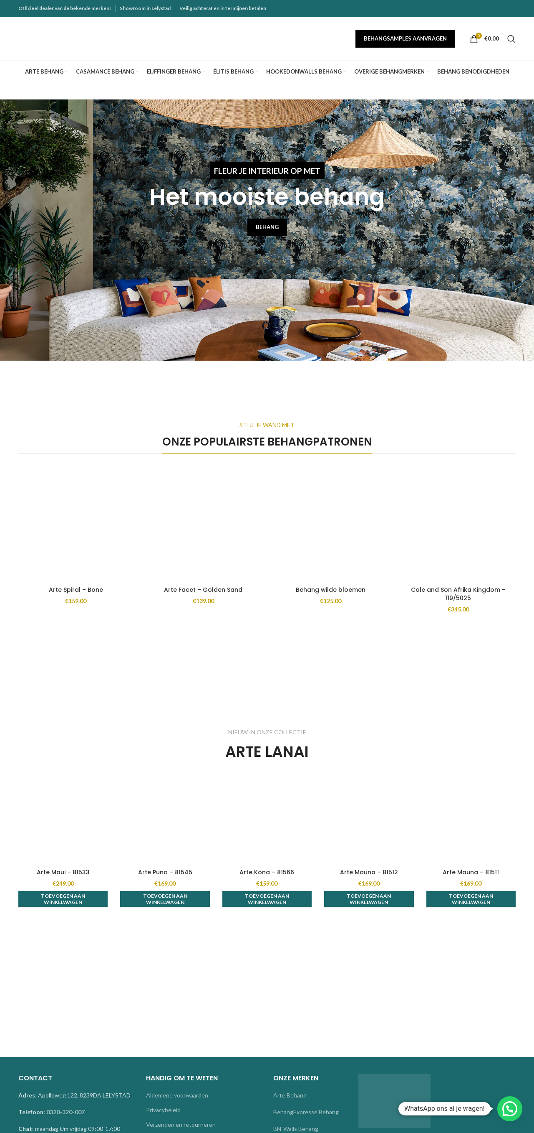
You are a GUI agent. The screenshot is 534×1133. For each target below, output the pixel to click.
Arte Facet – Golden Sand (203, 590)
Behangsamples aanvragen (405, 38)
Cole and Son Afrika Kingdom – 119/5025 (458, 594)
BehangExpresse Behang (306, 1111)
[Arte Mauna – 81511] (471, 819)
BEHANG (267, 227)
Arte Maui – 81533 (63, 872)
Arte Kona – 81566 (266, 872)
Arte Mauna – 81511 (471, 872)
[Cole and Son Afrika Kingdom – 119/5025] (458, 524)
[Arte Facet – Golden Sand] (203, 524)
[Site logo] (70, 37)
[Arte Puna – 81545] (164, 819)
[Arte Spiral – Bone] (76, 524)
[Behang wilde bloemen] (330, 524)
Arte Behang (290, 1095)
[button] (63, 899)
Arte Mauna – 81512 (369, 872)
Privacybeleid (163, 1109)
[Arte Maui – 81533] (63, 819)
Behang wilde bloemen (330, 590)
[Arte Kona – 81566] (267, 819)
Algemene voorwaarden (177, 1095)
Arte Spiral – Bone (76, 590)
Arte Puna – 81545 (165, 872)
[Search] (511, 39)
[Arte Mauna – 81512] (368, 819)
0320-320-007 (65, 1111)
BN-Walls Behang (295, 1128)
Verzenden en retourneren (181, 1124)
